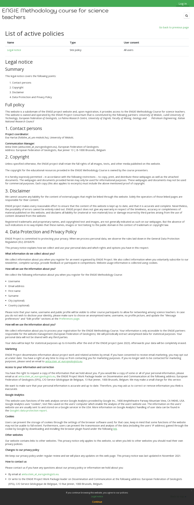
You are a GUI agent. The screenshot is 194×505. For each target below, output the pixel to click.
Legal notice (14, 50)
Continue (97, 501)
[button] (187, 16)
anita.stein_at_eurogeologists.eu (36, 376)
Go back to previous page (174, 27)
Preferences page (69, 319)
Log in (183, 4)
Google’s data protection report (28, 410)
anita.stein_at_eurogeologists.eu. (40, 474)
